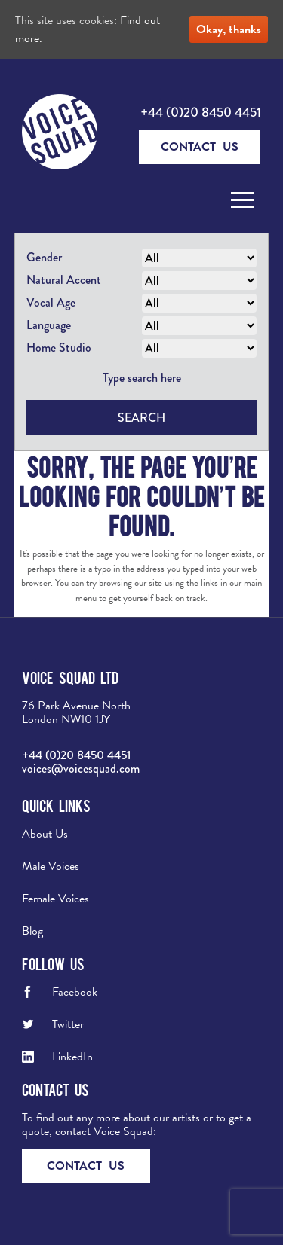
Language (48, 325)
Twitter (68, 1024)
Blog (32, 931)
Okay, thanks (228, 29)
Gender (44, 257)
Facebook (74, 992)
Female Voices (55, 899)
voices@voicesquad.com (81, 768)
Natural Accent (63, 279)
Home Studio (58, 347)
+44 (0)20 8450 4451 (200, 112)
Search (141, 417)
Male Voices (50, 866)
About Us (45, 834)
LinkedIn (72, 1057)
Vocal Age (50, 302)
